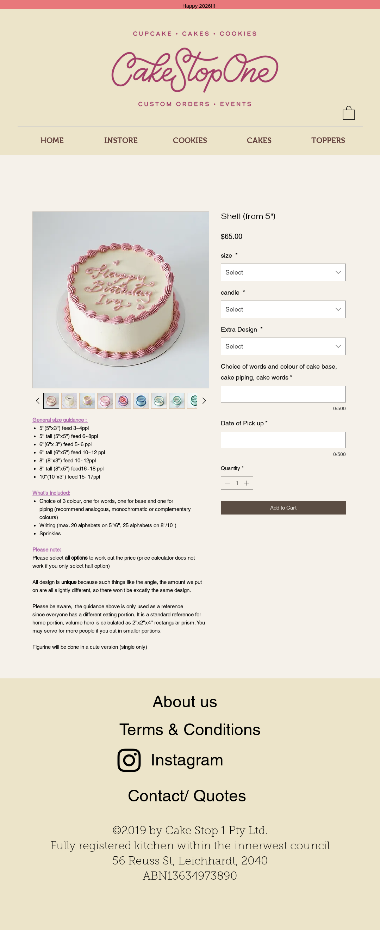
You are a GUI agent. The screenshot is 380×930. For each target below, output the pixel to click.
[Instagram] (129, 760)
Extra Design (242, 329)
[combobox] (283, 272)
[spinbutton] (237, 482)
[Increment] (247, 482)
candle (233, 292)
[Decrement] (226, 482)
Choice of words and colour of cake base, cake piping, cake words (279, 372)
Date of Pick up (244, 423)
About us (184, 701)
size (229, 255)
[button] (349, 112)
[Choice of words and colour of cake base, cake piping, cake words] (283, 394)
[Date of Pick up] (283, 440)
